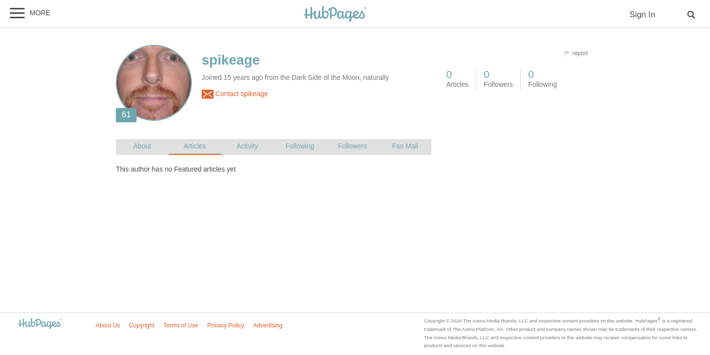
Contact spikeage (235, 94)
